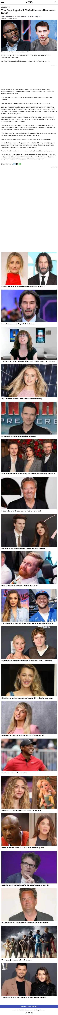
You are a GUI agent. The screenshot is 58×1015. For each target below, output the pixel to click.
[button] (14, 164)
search (56, 2)
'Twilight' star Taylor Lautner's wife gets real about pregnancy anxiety (23, 997)
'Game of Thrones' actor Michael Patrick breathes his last (19, 586)
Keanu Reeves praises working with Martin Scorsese (18, 324)
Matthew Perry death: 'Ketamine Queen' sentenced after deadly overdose (24, 922)
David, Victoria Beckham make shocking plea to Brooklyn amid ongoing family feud (28, 473)
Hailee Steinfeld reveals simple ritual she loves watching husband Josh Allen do (27, 623)
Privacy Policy (34, 1006)
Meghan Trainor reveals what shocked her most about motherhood (22, 735)
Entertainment (5, 7)
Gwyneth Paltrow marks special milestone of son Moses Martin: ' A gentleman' (26, 660)
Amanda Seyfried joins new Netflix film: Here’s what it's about (21, 810)
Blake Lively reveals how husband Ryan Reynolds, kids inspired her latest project (27, 698)
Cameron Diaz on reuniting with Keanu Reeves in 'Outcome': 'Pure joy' (23, 286)
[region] (29, 76)
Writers (28, 1006)
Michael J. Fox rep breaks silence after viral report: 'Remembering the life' (25, 885)
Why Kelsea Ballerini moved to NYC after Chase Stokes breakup (21, 399)
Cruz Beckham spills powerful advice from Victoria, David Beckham (23, 548)
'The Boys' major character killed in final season (16, 960)
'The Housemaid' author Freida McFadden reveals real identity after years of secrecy (28, 361)
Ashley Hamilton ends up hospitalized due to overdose (18, 436)
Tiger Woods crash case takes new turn (14, 773)
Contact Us (23, 1006)
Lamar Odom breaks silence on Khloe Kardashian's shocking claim (22, 848)
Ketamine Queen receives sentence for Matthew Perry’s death (21, 511)
